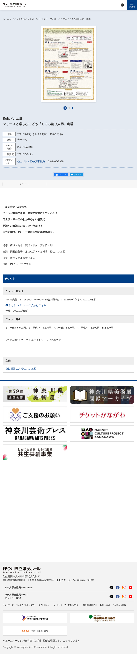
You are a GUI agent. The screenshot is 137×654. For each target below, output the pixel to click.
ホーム (6, 19)
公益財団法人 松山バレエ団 (21, 368)
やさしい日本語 (119, 605)
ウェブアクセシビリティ (26, 605)
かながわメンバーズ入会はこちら (26, 305)
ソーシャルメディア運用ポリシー (67, 605)
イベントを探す (19, 19)
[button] (69, 108)
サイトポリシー (44, 605)
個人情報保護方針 (90, 605)
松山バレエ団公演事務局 (32, 161)
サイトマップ (8, 605)
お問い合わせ (105, 605)
